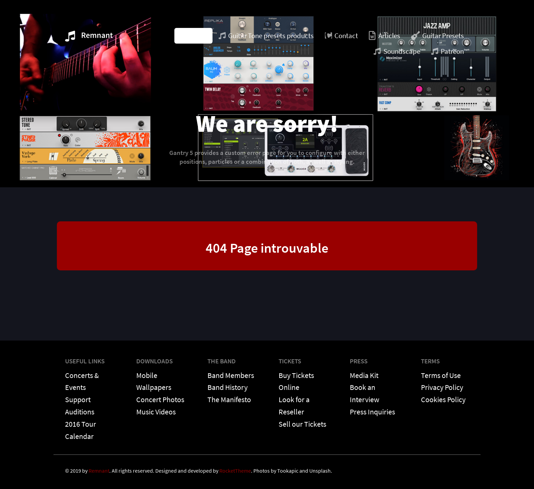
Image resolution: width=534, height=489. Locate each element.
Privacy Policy (442, 387)
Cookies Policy (443, 399)
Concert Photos (160, 399)
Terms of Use (441, 375)
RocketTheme (235, 470)
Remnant (99, 470)
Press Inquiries (372, 411)
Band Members (230, 375)
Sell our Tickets (302, 424)
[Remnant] (89, 38)
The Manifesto (229, 399)
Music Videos (156, 411)
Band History (227, 387)
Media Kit (364, 375)
